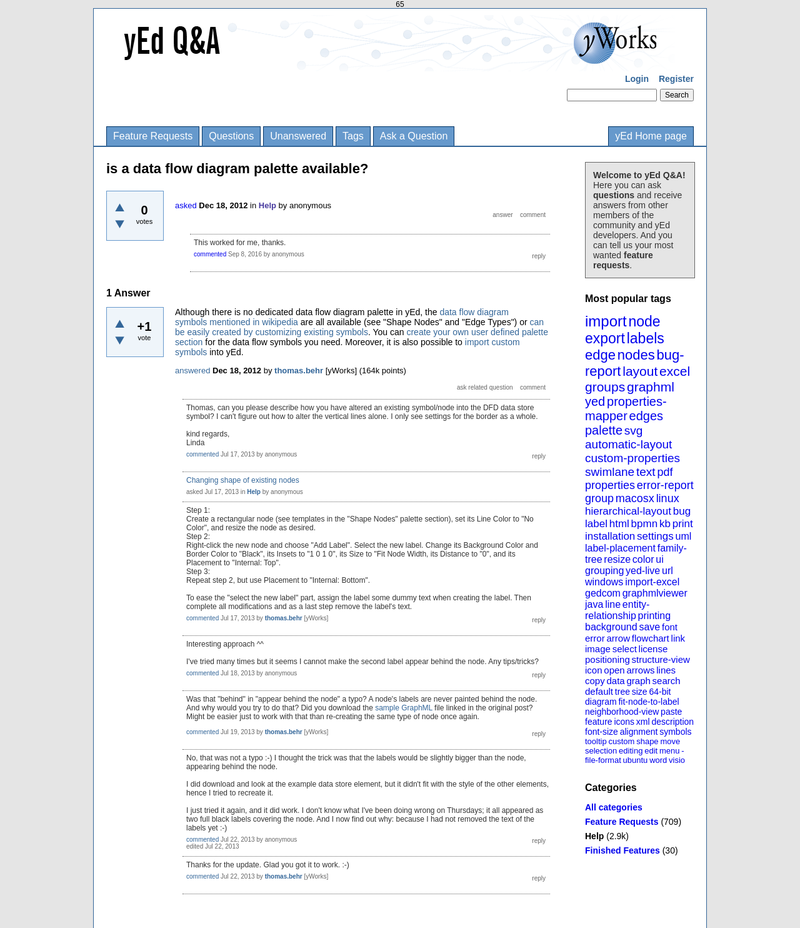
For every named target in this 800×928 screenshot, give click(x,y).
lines (666, 670)
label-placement (620, 548)
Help (594, 836)
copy (595, 680)
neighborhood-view (622, 712)
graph (638, 680)
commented (210, 254)
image (598, 648)
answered (192, 370)
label (596, 524)
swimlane (609, 471)
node (644, 321)
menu (669, 750)
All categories (613, 807)
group (599, 498)
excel (674, 371)
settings (655, 536)
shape (647, 741)
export (605, 338)
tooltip (596, 741)
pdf (664, 472)
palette (603, 430)
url (667, 570)
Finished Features (622, 850)
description (672, 722)
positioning (607, 659)
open (614, 670)
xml (643, 722)
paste (671, 712)
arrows (640, 670)
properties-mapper (626, 409)
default (599, 691)
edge (600, 355)
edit (651, 750)
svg (633, 430)
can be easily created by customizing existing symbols (359, 327)
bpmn (644, 524)
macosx (635, 498)
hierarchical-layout (628, 511)
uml (683, 536)
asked (186, 205)
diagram (601, 702)
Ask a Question (414, 136)
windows (604, 582)
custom (621, 741)
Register (676, 79)
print (682, 524)
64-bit (660, 692)
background (611, 627)
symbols (675, 732)
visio (677, 760)
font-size (601, 732)
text (646, 471)
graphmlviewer (655, 593)
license (653, 648)
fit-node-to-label (648, 702)
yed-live (643, 570)
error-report (665, 485)
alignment (639, 732)
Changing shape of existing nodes (242, 480)
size (640, 692)
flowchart (650, 638)
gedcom (603, 593)
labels (645, 338)
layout (640, 371)
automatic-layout (628, 444)
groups (605, 387)
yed (595, 401)
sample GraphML (403, 708)
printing (654, 615)
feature (598, 722)
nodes (636, 355)
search (666, 680)
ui (659, 559)
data (615, 680)
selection (601, 750)
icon (593, 670)
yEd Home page (651, 136)
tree (622, 692)
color (643, 559)
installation (610, 536)
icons (624, 722)
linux (667, 498)
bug (682, 511)
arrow (618, 638)
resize (617, 559)
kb (665, 524)
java (594, 604)
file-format (603, 760)
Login (637, 79)
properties (610, 485)
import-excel (652, 582)
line (613, 604)
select (624, 648)
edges (646, 416)
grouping (604, 570)
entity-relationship (617, 610)
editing (630, 750)
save (649, 627)
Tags (353, 136)
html (619, 524)
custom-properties (632, 458)
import (606, 321)
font (670, 627)
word (658, 760)
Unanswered (298, 136)
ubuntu (635, 760)
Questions (231, 136)
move (670, 741)
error (595, 638)
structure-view (661, 659)
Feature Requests (152, 136)
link (678, 638)
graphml (650, 387)
